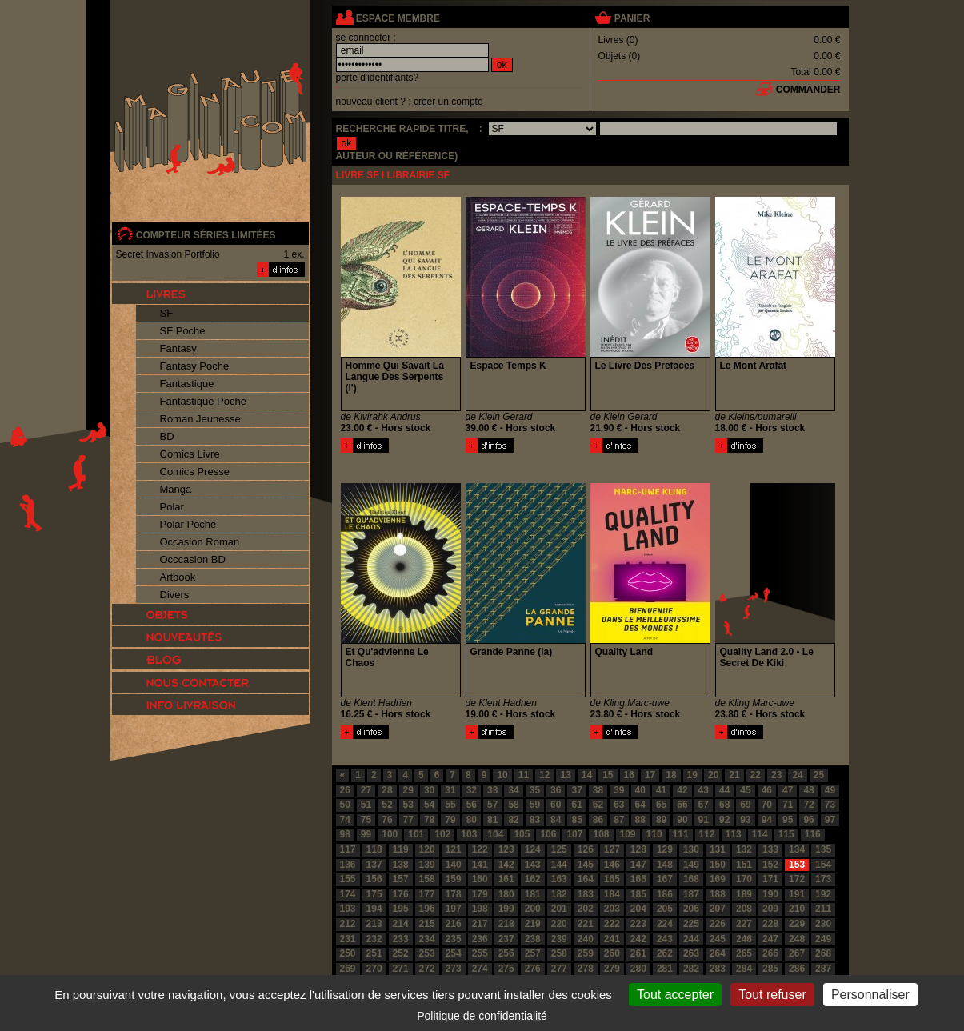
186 (665, 894)
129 (665, 849)
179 (480, 894)
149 (691, 864)
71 (787, 804)
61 (576, 804)
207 (718, 908)
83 (535, 819)
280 (638, 968)
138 (401, 864)
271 (401, 968)
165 (612, 879)
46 (767, 790)
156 (374, 879)
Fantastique (187, 384)
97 (830, 819)
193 (348, 908)
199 (506, 908)
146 (612, 864)
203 (612, 908)
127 (612, 849)
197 (454, 908)
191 (797, 894)
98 (345, 834)
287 (823, 968)
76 (387, 819)
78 (429, 819)
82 (513, 819)
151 (744, 864)
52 (387, 804)
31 (450, 790)
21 (734, 775)
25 (819, 775)
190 (770, 894)
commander (808, 89)
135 (823, 849)
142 (506, 864)
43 (703, 790)
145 (586, 864)
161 (506, 879)
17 (650, 775)
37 (576, 790)
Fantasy (178, 348)
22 (755, 775)
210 (797, 908)
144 (559, 864)
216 (454, 923)
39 (619, 790)
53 (408, 804)
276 (533, 968)
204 (638, 908)
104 (495, 834)
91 (703, 819)
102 (442, 834)
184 (612, 894)
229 (797, 923)
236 (480, 939)
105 (522, 834)
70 (767, 804)
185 (638, 894)
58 (513, 804)
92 (724, 819)
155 (348, 879)
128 (638, 849)
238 (533, 939)
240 (586, 939)
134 (797, 849)
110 (654, 834)
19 (692, 775)
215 (427, 923)
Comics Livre (190, 454)
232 (374, 939)
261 (638, 953)
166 (638, 879)
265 (744, 953)
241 (612, 939)
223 (638, 923)
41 (661, 790)
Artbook (178, 577)
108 (601, 834)
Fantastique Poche (203, 401)
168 (691, 879)
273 (454, 968)
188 (718, 894)
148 (665, 864)
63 (619, 804)
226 (718, 923)
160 (480, 879)
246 (744, 939)
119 (401, 849)
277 (559, 968)
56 (471, 804)
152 (770, 864)
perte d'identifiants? (377, 77)
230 (823, 923)
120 (427, 849)
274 (480, 968)
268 (823, 953)
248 (797, 939)
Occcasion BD (193, 559)
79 (450, 819)
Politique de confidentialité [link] (482, 1015)
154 (823, 864)
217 (480, 923)
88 (640, 819)
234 (427, 939)
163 (559, 879)
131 (718, 849)
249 (823, 939)
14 (587, 775)
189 (744, 894)
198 (480, 908)
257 (533, 953)
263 (691, 953)
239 (559, 939)
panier (632, 18)
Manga (176, 489)
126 (586, 849)
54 (429, 804)
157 (401, 879)
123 (506, 849)
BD (167, 436)
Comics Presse (195, 472)
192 (823, 894)
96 (808, 819)
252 (401, 953)
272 (427, 968)
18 (671, 775)
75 (366, 819)
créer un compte (448, 101)
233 (401, 939)
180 (506, 894)
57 (492, 804)
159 (454, 879)
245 (718, 939)
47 (787, 790)
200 (533, 908)
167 (665, 879)
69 (745, 804)
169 (718, 879)
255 (480, 953)
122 (480, 849)
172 (797, 879)
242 (638, 939)
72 (808, 804)
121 (454, 849)
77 (408, 819)
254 (454, 953)
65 (661, 804)
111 (681, 834)
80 (471, 819)
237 (506, 939)
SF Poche (183, 331)
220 (559, 923)
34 (513, 790)
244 (691, 939)
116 (813, 834)
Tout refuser (772, 994)
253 (427, 953)
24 (797, 775)
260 (612, 953)
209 (770, 908)
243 (665, 939)
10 (502, 775)
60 (555, 804)
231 (348, 939)
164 (586, 879)
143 (533, 864)
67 (703, 804)
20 (713, 775)
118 (374, 849)
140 (454, 864)
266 (770, 953)
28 (387, 790)
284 (744, 968)
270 (374, 968)
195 (401, 908)
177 (427, 894)
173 (823, 879)
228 (770, 923)
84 (555, 819)
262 (665, 953)
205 (665, 908)
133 (770, 849)
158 (427, 879)
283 (718, 968)
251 (374, 953)
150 (718, 864)
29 (408, 790)
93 (745, 819)
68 (724, 804)
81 (492, 819)
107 (574, 834)
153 (797, 864)
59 (535, 804)
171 (770, 879)
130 (691, 849)
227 (744, 923)
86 (598, 819)
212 (348, 923)
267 (797, 953)
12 (544, 775)
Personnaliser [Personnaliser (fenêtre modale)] (870, 994)
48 (808, 790)
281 (665, 968)
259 (586, 953)
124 (533, 849)
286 (797, 968)
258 (559, 953)
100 (390, 834)
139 (427, 864)
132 (744, 849)
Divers (175, 595)
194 (374, 908)
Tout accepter (675, 994)
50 (345, 804)
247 (770, 939)
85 (576, 819)
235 (454, 939)
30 (429, 790)
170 (744, 879)
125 (559, 849)
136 (348, 864)
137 (374, 864)
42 (682, 790)
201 (559, 908)
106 (548, 834)
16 (629, 775)
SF (167, 313)
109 (628, 834)
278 (586, 968)
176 (401, 894)
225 (691, 923)
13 (565, 775)
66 (682, 804)
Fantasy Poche (195, 366)
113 (734, 834)
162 (533, 879)
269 (348, 968)
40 (640, 790)
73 (830, 804)
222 (612, 923)
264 (718, 953)
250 (348, 953)
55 (450, 804)
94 (767, 819)
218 (506, 923)
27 (366, 790)
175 (374, 894)
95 (787, 819)
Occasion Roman (200, 542)
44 (724, 790)
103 (469, 834)
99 (366, 834)
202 (586, 908)
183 (586, 894)
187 (691, 894)
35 (535, 790)
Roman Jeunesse (200, 419)
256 (506, 953)
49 (830, 790)
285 (770, 968)
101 (416, 834)
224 (665, 923)
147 (638, 864)
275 (506, 968)
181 (533, 894)
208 (744, 908)
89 (661, 819)
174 (348, 894)
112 (707, 834)
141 (480, 864)
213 (374, 923)
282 (691, 968)
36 (555, 790)
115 (786, 834)
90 (682, 819)
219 (533, 923)
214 (401, 923)
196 (427, 908)
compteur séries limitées (206, 235)
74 (345, 819)
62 (598, 804)
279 (612, 968)
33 (492, 790)
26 (345, 790)
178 (454, 894)
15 (607, 775)
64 (640, 804)
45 (745, 790)
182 (559, 894)
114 (760, 834)
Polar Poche (188, 524)
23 (776, 775)
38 (598, 790)
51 (366, 804)
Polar (172, 507)
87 (619, 819)
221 (586, 923)
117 (348, 849)
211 (823, 908)
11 (523, 775)
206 (691, 908)
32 (471, 790)
